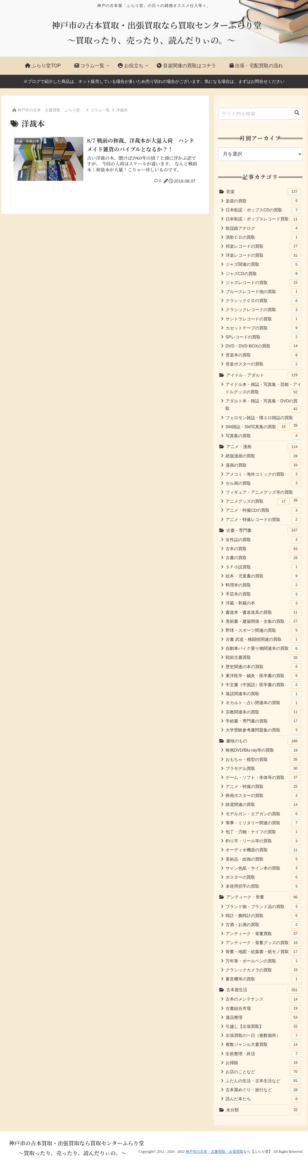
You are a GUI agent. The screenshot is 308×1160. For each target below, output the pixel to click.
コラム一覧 (100, 110)
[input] (260, 114)
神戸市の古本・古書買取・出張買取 (214, 1151)
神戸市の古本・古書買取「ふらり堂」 (50, 110)
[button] (297, 113)
